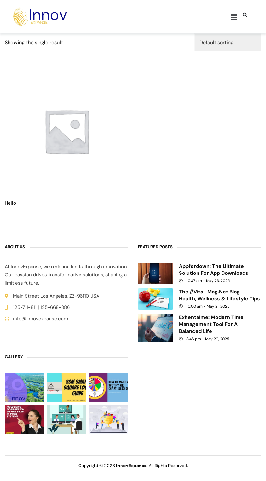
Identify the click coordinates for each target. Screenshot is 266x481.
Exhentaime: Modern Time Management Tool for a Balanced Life (211, 324)
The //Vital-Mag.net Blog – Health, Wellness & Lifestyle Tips (219, 295)
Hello (10, 203)
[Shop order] (227, 42)
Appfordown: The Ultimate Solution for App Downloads (213, 269)
